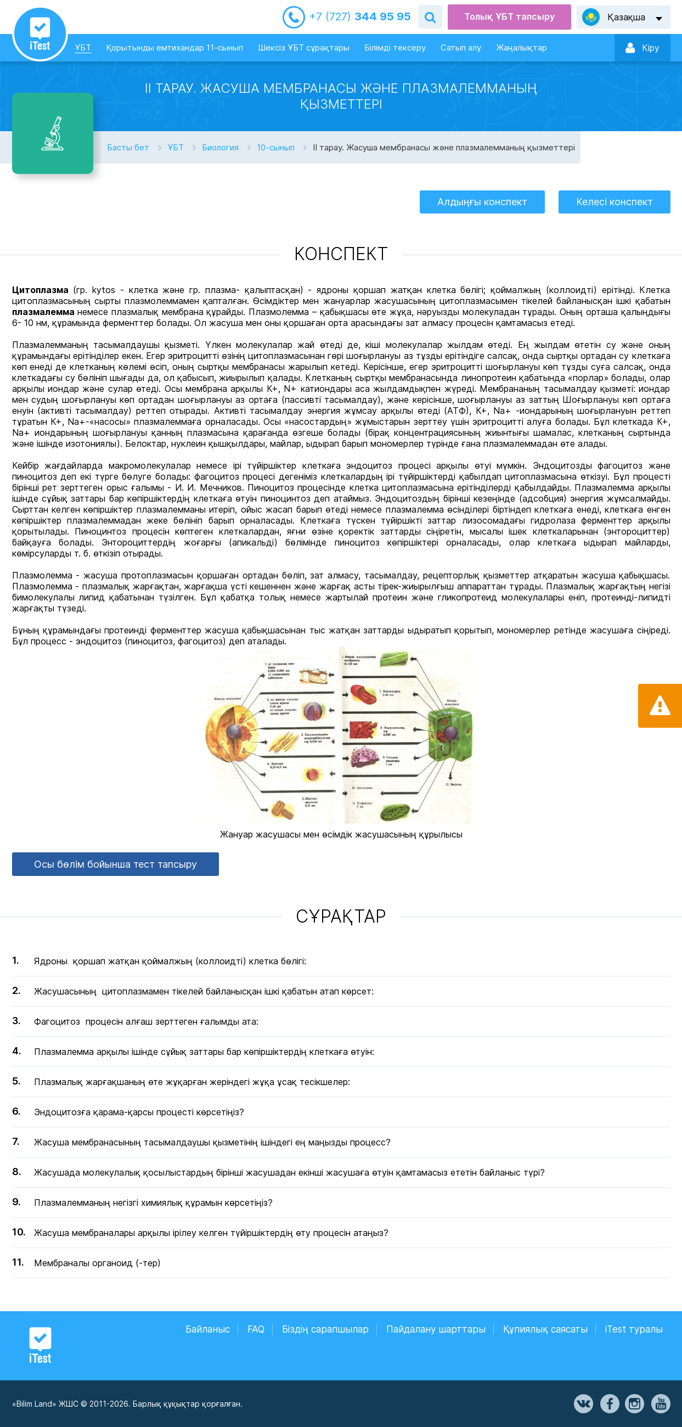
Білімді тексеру (395, 47)
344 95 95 (360, 16)
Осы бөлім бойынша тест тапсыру (115, 864)
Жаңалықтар (521, 47)
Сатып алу (461, 47)
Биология (220, 147)
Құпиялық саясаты (545, 1329)
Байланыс (207, 1329)
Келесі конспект (614, 201)
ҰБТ (83, 47)
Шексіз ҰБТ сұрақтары (304, 47)
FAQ (255, 1329)
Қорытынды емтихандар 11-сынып (174, 47)
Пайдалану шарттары (436, 1329)
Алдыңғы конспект (482, 201)
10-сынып (276, 147)
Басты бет (128, 147)
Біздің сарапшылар (325, 1329)
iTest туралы (634, 1329)
